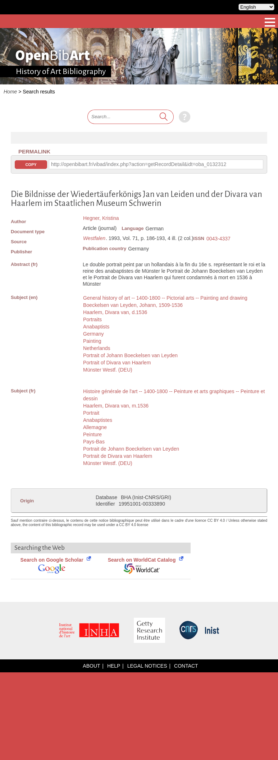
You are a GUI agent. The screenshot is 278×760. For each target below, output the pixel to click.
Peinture (92, 434)
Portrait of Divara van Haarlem (117, 362)
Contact (186, 666)
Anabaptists (96, 327)
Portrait (91, 413)
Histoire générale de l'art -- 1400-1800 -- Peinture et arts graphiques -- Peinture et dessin (174, 394)
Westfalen (94, 238)
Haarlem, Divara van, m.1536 (116, 406)
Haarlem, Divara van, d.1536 (115, 312)
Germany (93, 334)
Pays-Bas (94, 442)
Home (10, 92)
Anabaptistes (97, 420)
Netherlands (96, 348)
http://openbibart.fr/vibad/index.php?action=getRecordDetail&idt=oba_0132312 (138, 164)
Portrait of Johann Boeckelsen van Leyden (130, 355)
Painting (92, 341)
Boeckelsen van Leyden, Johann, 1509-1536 (133, 305)
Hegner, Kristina (101, 218)
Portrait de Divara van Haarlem (117, 456)
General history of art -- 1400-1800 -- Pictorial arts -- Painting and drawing (165, 298)
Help (113, 666)
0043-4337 (218, 238)
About (91, 666)
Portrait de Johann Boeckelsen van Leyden (131, 449)
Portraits (92, 319)
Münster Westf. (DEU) (107, 370)
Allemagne (95, 427)
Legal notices (147, 666)
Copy (30, 164)
